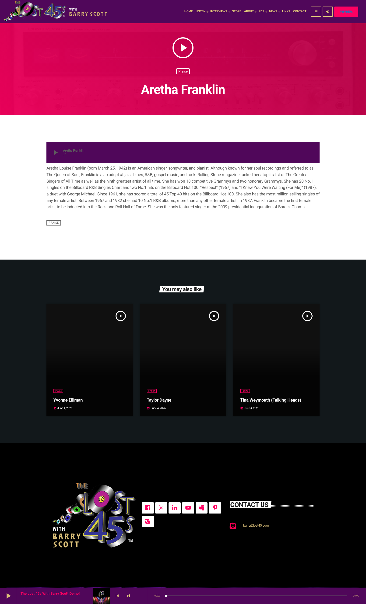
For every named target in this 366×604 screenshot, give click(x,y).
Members (346, 11)
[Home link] (56, 11)
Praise (183, 71)
